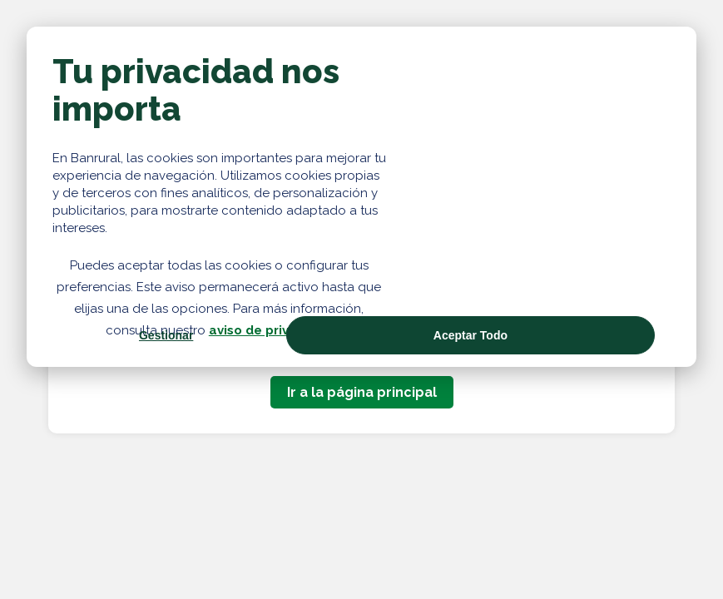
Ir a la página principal (362, 392)
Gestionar (166, 335)
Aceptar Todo (470, 335)
